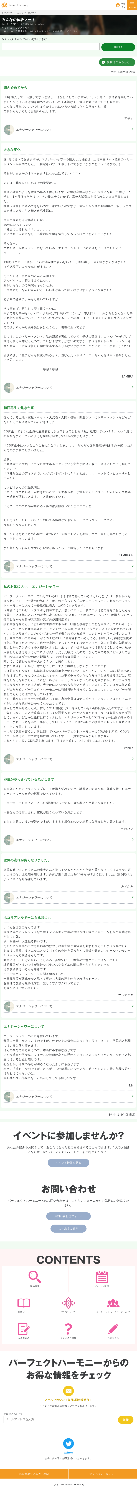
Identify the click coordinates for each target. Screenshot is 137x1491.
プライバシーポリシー (102, 1474)
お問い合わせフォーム (68, 1216)
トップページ (8, 13)
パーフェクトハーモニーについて (113, 1305)
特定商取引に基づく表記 (34, 1474)
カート (119, 5)
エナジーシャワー (28, 129)
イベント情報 (102, 1279)
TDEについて (68, 1305)
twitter (68, 1449)
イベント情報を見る (68, 1162)
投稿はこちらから (118, 62)
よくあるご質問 (68, 1228)
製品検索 (35, 1279)
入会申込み (24, 1331)
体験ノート (24, 1305)
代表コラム (113, 1331)
